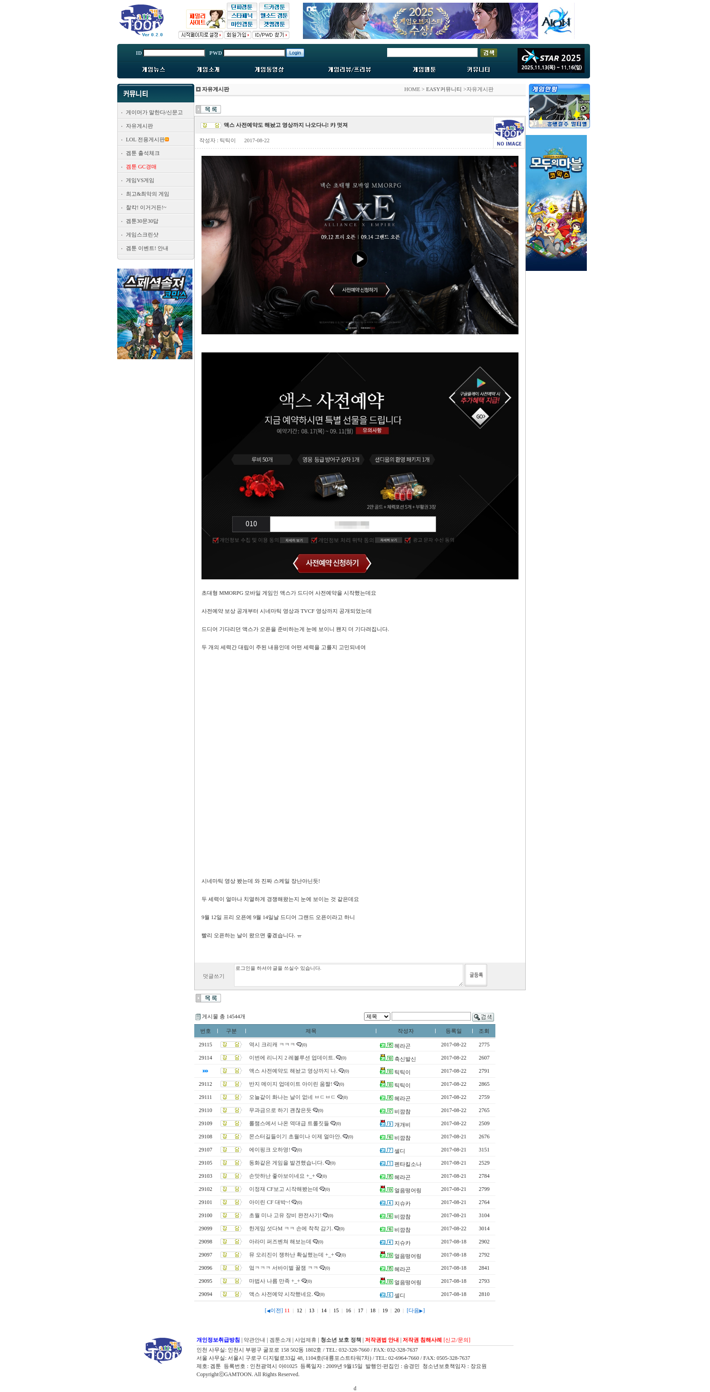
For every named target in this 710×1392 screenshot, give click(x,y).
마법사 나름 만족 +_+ (274, 1281)
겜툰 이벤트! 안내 (147, 248)
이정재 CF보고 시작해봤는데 (283, 1189)
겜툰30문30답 (142, 221)
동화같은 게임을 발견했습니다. (286, 1163)
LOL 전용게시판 (145, 139)
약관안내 (254, 1340)
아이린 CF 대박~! (269, 1202)
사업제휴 (306, 1340)
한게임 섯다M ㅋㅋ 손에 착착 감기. (291, 1228)
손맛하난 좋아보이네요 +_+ (282, 1176)
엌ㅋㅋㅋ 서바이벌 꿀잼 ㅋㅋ (283, 1268)
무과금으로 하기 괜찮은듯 (280, 1110)
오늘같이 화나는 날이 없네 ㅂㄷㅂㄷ (292, 1097)
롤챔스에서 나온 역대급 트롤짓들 (289, 1123)
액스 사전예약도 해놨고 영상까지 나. (293, 1071)
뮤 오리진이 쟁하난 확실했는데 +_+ (291, 1255)
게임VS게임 (140, 180)
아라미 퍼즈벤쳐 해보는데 (280, 1241)
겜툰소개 (280, 1340)
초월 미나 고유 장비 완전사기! (285, 1215)
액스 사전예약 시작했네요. (281, 1294)
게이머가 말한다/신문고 (154, 112)
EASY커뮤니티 (444, 89)
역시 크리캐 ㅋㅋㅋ (272, 1044)
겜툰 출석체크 (143, 153)
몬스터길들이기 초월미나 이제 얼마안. (295, 1136)
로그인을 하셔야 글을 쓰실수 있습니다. (348, 975)
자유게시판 (139, 126)
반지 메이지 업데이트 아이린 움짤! (290, 1084)
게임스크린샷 (142, 234)
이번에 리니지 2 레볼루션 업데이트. (292, 1058)
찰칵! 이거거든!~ (146, 207)
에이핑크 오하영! (269, 1149)
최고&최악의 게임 (147, 194)
